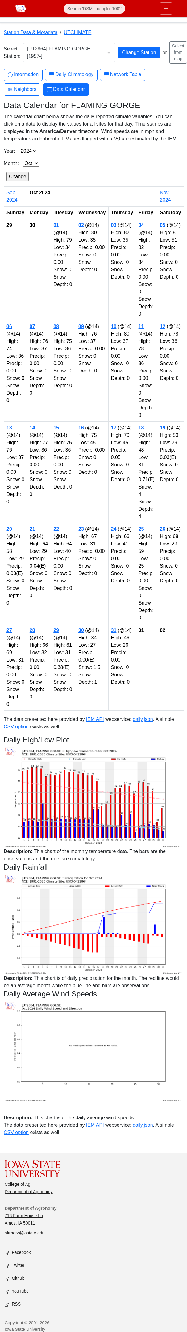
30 (81, 630)
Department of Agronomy (29, 1191)
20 (9, 529)
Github (14, 1279)
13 (9, 427)
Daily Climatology (71, 74)
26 (162, 529)
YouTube (17, 1292)
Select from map (178, 52)
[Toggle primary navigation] (166, 8)
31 (114, 630)
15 (56, 427)
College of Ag (17, 1184)
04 (141, 225)
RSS (13, 1304)
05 (162, 225)
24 (114, 529)
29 (56, 630)
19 (162, 427)
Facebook (18, 1253)
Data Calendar (66, 89)
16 (81, 427)
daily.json (143, 719)
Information (23, 74)
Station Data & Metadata (30, 32)
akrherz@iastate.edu (24, 1232)
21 (32, 529)
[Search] (94, 9)
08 (56, 326)
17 (114, 427)
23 (81, 529)
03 (114, 225)
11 (141, 326)
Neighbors (22, 89)
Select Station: (12, 52)
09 (81, 326)
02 (81, 225)
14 (32, 427)
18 (141, 427)
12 (162, 326)
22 (56, 529)
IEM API (95, 719)
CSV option (16, 726)
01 (56, 225)
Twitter (14, 1266)
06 (9, 326)
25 (141, 529)
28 (32, 630)
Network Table (122, 74)
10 (114, 326)
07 (32, 326)
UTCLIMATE (77, 32)
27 (9, 630)
